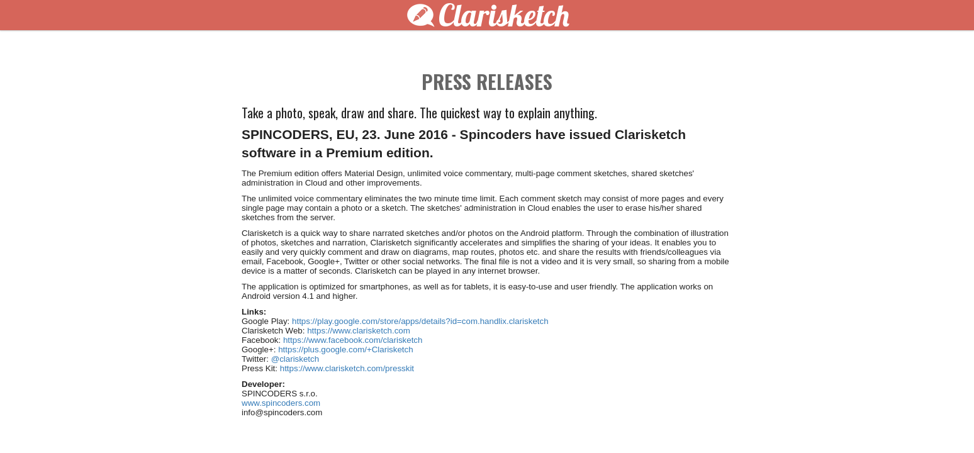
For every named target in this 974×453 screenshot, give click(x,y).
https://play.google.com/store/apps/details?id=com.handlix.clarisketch (420, 321)
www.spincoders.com (281, 403)
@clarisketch (295, 359)
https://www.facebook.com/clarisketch (352, 340)
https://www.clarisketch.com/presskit (347, 368)
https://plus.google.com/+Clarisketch (345, 349)
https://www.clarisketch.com (358, 330)
